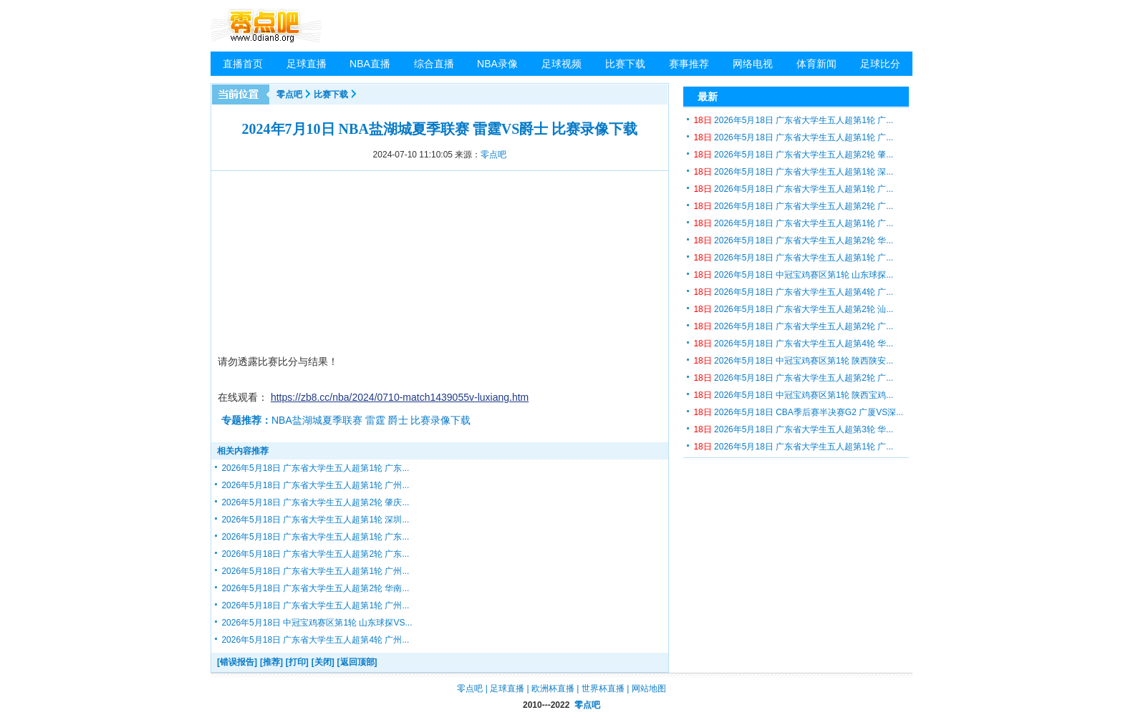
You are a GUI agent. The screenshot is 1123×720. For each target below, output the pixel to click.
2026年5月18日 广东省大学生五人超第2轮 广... (793, 206)
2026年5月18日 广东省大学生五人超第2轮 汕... (793, 309)
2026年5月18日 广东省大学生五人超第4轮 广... (793, 292)
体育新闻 (816, 63)
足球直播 (306, 63)
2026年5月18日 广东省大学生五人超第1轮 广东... (315, 468)
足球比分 (880, 63)
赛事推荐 (689, 63)
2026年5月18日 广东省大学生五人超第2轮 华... (793, 240)
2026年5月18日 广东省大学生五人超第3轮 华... (793, 429)
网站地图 (649, 688)
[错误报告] (237, 662)
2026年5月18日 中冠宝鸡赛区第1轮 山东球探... (793, 275)
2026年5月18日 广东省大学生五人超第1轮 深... (793, 172)
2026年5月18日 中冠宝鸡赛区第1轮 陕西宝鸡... (793, 395)
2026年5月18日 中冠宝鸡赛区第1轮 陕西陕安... (793, 361)
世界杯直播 (603, 688)
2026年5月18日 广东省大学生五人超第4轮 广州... (315, 640)
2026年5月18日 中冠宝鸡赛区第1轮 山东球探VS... (316, 623)
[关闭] (323, 662)
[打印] (297, 662)
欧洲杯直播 (552, 688)
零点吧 (289, 94)
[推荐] (271, 662)
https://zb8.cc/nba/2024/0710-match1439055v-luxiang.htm (400, 397)
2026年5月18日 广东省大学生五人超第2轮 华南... (315, 588)
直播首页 (243, 63)
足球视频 (561, 63)
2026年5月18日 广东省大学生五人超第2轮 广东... (315, 554)
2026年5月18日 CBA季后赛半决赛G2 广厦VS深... (798, 412)
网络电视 (753, 63)
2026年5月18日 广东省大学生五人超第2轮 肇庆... (315, 502)
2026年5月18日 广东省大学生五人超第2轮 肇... (793, 155)
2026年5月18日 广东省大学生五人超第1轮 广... (793, 120)
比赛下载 (625, 63)
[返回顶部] (357, 662)
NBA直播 (370, 63)
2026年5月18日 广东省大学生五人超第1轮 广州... (315, 485)
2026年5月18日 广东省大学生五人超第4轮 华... (793, 344)
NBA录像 (497, 63)
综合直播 (434, 63)
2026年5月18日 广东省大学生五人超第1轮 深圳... (315, 520)
